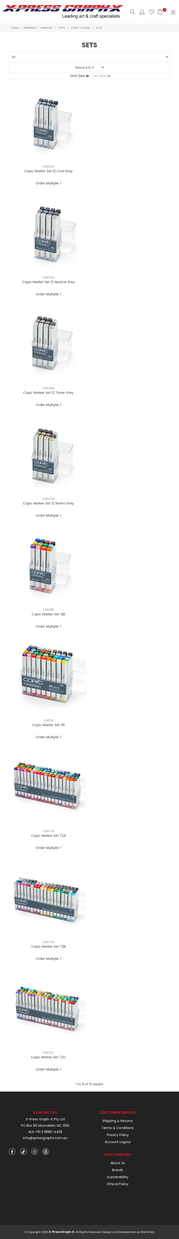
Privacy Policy (118, 1135)
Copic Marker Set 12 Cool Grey (48, 171)
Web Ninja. (148, 1232)
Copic (62, 28)
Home (15, 28)
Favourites (151, 11)
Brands (117, 1170)
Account (142, 11)
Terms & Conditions (117, 1128)
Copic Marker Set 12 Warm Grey (48, 503)
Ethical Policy (117, 1184)
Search (132, 11)
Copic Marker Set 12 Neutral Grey (48, 282)
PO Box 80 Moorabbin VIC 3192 (45, 1126)
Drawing (30, 28)
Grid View (77, 75)
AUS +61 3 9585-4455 (45, 1132)
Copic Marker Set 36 (48, 725)
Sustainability (117, 1177)
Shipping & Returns (117, 1120)
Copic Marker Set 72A (48, 835)
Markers (47, 28)
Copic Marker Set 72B (48, 946)
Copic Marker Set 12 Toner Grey (48, 392)
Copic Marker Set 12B (48, 614)
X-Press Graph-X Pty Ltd (45, 1119)
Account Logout (118, 1142)
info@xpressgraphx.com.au (45, 1138)
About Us (117, 1163)
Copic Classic (81, 28)
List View (100, 75)
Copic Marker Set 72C (48, 1057)
